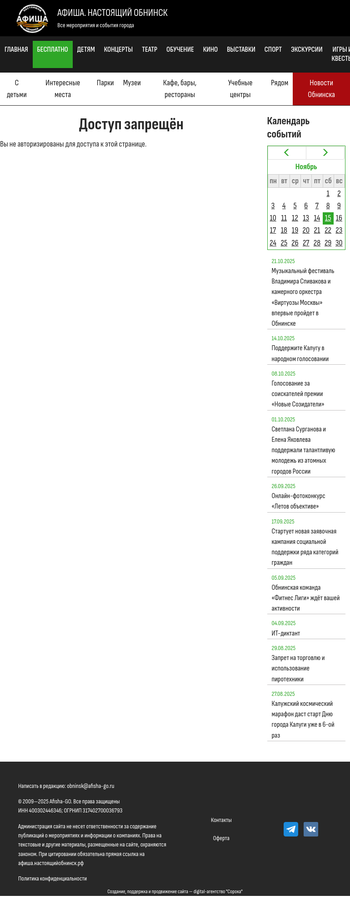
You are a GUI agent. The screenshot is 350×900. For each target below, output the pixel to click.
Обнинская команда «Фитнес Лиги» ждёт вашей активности (306, 598)
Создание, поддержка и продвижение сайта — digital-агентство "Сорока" (175, 891)
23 (338, 230)
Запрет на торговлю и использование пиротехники (298, 668)
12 (295, 218)
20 (305, 230)
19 (295, 230)
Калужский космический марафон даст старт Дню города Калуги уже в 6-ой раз (303, 719)
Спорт (273, 49)
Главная (16, 49)
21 (317, 230)
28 (317, 243)
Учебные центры (240, 88)
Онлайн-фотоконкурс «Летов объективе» (298, 501)
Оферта (221, 838)
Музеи (132, 83)
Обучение (180, 49)
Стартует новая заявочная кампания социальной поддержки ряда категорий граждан (305, 547)
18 (284, 230)
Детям (86, 49)
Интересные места (62, 88)
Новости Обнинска (321, 88)
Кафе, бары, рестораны (179, 88)
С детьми (17, 88)
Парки (105, 83)
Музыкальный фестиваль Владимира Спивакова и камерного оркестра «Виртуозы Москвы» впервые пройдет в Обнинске (303, 297)
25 (283, 243)
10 (273, 218)
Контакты (221, 820)
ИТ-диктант (286, 633)
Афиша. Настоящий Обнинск (112, 13)
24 (273, 243)
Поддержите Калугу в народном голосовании (300, 353)
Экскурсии (306, 49)
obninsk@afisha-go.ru (90, 786)
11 (284, 218)
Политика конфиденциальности (52, 878)
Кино (210, 49)
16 (339, 218)
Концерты (118, 49)
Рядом (279, 83)
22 (328, 230)
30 (339, 243)
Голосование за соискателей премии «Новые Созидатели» (298, 394)
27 (306, 243)
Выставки (241, 49)
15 (328, 218)
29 (328, 243)
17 (273, 230)
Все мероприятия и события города (95, 25)
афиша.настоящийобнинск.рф (51, 863)
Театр (149, 49)
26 (294, 243)
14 (317, 218)
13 (306, 218)
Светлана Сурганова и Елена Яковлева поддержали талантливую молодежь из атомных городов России (303, 450)
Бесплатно (52, 49)
